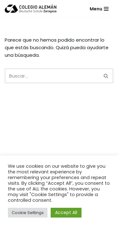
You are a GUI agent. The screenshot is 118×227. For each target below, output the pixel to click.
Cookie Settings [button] (28, 213)
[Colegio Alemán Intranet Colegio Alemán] (30, 8)
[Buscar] (52, 75)
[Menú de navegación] (99, 8)
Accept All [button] (66, 212)
